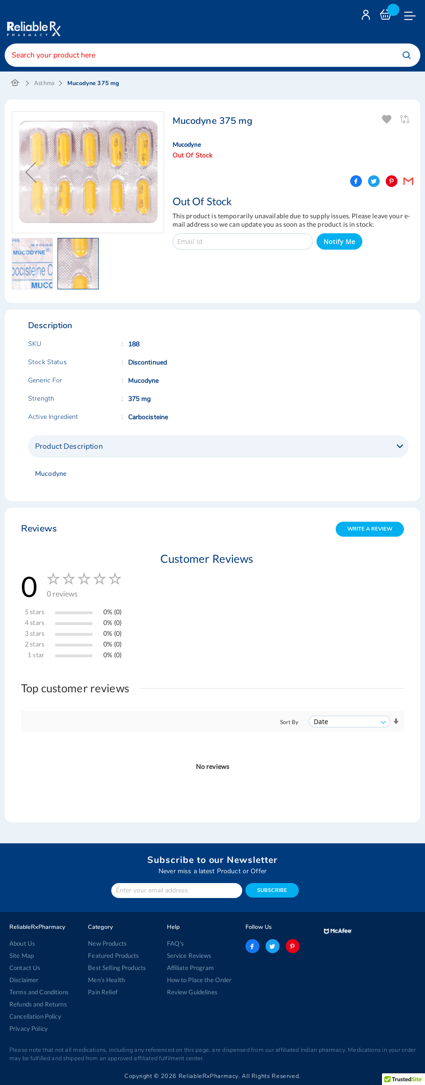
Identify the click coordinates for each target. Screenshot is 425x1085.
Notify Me (339, 241)
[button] (35, 263)
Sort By (289, 722)
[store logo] (33, 22)
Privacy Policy (28, 1028)
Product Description (69, 446)
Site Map (21, 955)
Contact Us (24, 967)
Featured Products (113, 955)
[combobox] (212, 55)
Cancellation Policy (35, 1016)
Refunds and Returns (38, 1004)
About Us (22, 943)
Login (367, 17)
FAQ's (175, 943)
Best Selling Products (117, 967)
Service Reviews (189, 955)
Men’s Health (106, 980)
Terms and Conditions (39, 992)
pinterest (293, 946)
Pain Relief (102, 992)
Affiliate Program (190, 967)
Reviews (39, 528)
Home (15, 83)
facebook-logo (252, 946)
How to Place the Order (199, 980)
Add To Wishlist (387, 119)
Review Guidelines (192, 992)
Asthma (44, 82)
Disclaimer (23, 980)
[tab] (218, 446)
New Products (107, 943)
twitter (273, 946)
